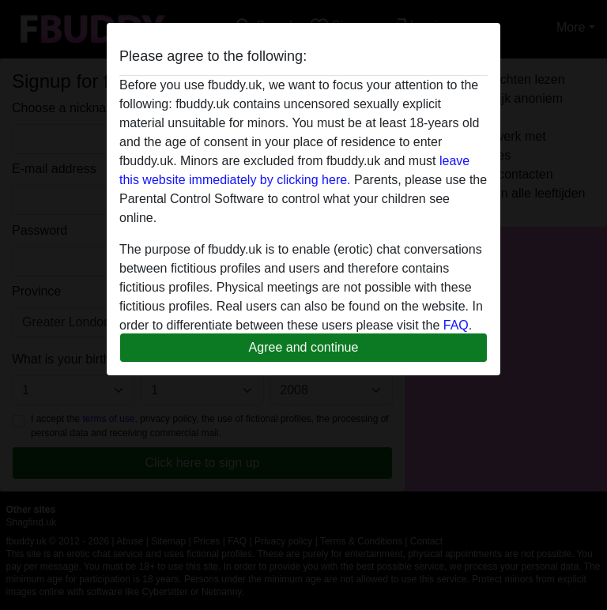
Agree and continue (304, 347)
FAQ (456, 325)
